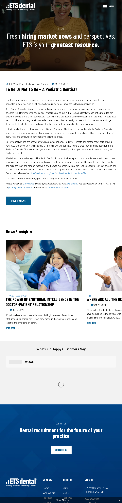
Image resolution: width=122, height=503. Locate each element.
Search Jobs (49, 464)
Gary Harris (28, 183)
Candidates (48, 459)
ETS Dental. (72, 183)
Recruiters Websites (50, 491)
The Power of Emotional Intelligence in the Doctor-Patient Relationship (42, 302)
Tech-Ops (67, 446)
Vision (66, 441)
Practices (47, 446)
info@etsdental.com (96, 451)
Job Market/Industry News (22, 84)
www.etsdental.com (58, 187)
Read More (12, 328)
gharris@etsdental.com (19, 187)
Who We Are (49, 441)
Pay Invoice (49, 474)
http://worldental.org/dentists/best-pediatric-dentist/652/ (58, 173)
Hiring (89, 295)
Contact (47, 469)
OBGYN (66, 451)
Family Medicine (71, 461)
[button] (18, 201)
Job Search (42, 84)
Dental (66, 436)
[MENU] (109, 6)
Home (46, 436)
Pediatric (67, 456)
